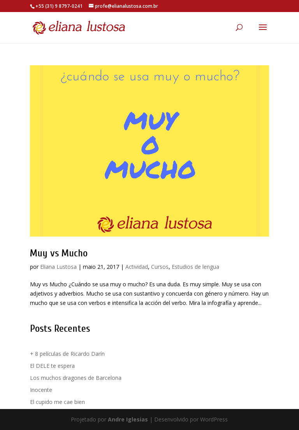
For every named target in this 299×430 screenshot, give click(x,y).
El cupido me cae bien (57, 402)
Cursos (160, 266)
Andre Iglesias (128, 419)
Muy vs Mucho (59, 253)
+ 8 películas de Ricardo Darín (67, 353)
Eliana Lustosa (58, 266)
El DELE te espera (52, 365)
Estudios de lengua (195, 266)
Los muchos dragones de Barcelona (75, 377)
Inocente (41, 389)
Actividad (136, 266)
